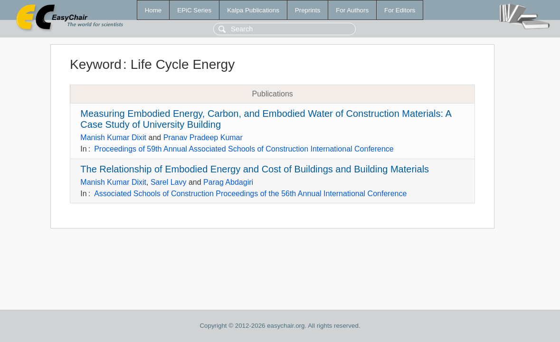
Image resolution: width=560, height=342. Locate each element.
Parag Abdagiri (228, 182)
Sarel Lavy (169, 182)
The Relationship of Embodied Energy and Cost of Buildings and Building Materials (254, 169)
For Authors (352, 10)
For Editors (399, 10)
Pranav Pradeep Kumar (203, 137)
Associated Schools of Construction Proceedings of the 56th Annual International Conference (250, 194)
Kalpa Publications (253, 10)
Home (153, 10)
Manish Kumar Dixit (113, 137)
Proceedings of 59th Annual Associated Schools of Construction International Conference (244, 149)
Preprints (307, 10)
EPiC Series (194, 10)
